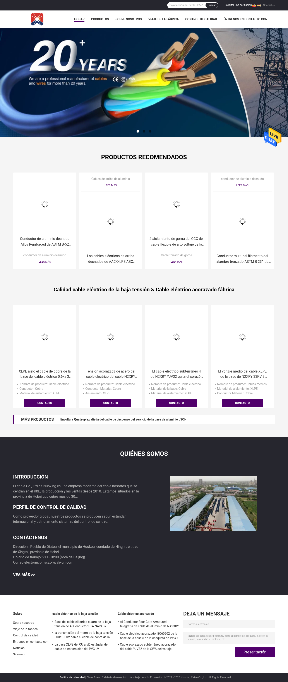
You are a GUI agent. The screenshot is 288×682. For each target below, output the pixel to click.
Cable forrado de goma (176, 255)
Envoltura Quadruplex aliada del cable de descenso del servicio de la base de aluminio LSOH (123, 419)
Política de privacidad (72, 677)
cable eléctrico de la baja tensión (75, 613)
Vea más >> (24, 574)
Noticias (18, 648)
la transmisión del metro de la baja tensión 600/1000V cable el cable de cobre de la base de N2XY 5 (84, 635)
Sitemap (18, 654)
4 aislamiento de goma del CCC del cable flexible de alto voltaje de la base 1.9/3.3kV (176, 242)
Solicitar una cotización (238, 5)
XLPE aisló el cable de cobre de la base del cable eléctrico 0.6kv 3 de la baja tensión (45, 374)
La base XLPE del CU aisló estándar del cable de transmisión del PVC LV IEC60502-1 (81, 647)
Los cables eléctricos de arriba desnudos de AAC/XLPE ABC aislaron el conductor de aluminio (110, 259)
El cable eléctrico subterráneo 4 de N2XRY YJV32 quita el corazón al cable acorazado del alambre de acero (176, 374)
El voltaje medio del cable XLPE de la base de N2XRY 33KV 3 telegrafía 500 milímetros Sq (242, 374)
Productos (100, 19)
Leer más (45, 261)
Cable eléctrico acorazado (136, 613)
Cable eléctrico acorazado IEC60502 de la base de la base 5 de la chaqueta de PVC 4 (149, 636)
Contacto (44, 403)
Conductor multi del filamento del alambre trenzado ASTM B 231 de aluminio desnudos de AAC (242, 259)
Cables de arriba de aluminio (110, 179)
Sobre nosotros (128, 19)
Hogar (79, 19)
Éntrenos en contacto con (245, 19)
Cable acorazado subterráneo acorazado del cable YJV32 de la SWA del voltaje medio (148, 647)
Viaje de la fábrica (163, 19)
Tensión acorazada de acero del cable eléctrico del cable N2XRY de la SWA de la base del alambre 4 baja (110, 374)
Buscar (212, 5)
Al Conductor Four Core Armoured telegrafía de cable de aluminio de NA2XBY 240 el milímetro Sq (149, 624)
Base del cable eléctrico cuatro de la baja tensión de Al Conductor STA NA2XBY (83, 624)
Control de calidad (201, 19)
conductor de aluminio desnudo (44, 255)
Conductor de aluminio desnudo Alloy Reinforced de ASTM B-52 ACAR (44, 242)
